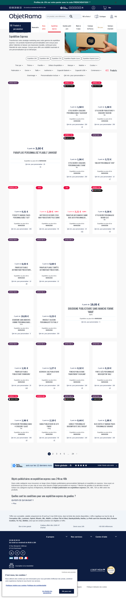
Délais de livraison (102, 545)
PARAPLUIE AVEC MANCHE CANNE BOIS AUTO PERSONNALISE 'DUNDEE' (77, 216)
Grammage (32, 75)
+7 (110, 179)
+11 (82, 231)
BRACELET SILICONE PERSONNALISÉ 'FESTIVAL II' (49, 321)
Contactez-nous (101, 553)
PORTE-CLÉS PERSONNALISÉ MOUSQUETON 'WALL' (104, 372)
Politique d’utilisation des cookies (97, 587)
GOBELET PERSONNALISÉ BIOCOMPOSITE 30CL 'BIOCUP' (77, 425)
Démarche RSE (51, 549)
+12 (26, 388)
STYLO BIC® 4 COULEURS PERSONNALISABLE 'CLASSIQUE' (77, 111)
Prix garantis (75, 551)
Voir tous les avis (106, 465)
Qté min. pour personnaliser (74, 75)
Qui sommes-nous (52, 541)
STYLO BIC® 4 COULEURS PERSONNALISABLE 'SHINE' (77, 164)
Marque (71, 65)
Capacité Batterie (64, 70)
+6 (26, 284)
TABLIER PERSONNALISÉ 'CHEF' (105, 163)
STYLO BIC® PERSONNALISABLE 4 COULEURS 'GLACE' (21, 425)
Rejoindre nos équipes (54, 545)
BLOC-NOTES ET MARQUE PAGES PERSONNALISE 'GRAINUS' (104, 425)
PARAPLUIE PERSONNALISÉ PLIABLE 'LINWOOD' (35, 152)
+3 (82, 388)
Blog (47, 553)
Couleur (93, 65)
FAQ (113, 16)
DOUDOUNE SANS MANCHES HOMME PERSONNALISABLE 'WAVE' (21, 321)
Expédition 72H (56, 58)
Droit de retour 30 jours (104, 549)
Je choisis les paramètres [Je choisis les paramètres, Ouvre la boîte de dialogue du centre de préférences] (47, 592)
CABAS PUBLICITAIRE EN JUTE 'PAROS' (49, 425)
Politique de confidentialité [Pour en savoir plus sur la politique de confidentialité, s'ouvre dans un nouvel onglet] (36, 585)
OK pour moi (66, 591)
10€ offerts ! (84, 16)
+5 (110, 231)
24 (73, 454)
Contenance (96, 70)
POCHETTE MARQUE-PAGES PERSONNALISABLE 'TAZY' (21, 216)
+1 (40, 167)
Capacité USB (81, 70)
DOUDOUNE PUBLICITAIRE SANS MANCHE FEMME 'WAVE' (91, 310)
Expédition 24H (32, 58)
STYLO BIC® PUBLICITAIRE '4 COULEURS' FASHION (104, 111)
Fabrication (16, 70)
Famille (41, 65)
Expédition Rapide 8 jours (91, 58)
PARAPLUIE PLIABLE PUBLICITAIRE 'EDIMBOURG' (21, 372)
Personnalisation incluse (50, 75)
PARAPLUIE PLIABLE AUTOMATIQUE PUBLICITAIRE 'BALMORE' (21, 268)
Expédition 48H (44, 58)
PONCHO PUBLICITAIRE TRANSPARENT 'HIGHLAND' (77, 372)
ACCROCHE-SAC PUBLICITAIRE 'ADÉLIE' (49, 372)
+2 (82, 127)
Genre (28, 70)
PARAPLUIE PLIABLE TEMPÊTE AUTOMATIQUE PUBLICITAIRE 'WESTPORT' (49, 268)
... (68, 454)
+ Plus (13, 503)
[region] (39, 583)
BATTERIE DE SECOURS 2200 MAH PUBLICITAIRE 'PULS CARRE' (49, 216)
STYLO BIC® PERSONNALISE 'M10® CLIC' (104, 216)
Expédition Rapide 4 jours (72, 58)
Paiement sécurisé (77, 547)
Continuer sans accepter (69, 572)
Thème (30, 65)
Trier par (19, 65)
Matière (82, 65)
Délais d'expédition (56, 65)
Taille (37, 70)
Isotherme (48, 70)
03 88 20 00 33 (15, 7)
